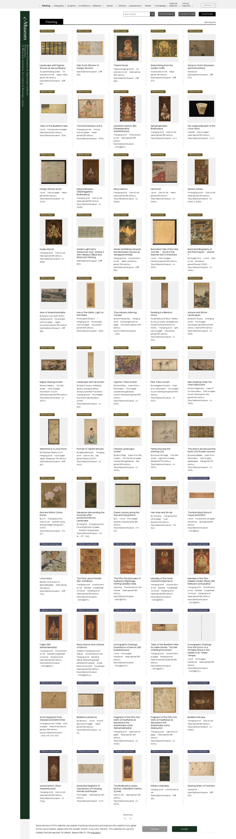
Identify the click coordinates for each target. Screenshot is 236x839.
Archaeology (160, 5)
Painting (46, 5)
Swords (110, 5)
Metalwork (96, 5)
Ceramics (122, 5)
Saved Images (207, 14)
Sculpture (71, 5)
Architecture (84, 5)
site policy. (96, 832)
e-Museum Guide (187, 14)
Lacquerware (135, 5)
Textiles (148, 5)
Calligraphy (59, 5)
